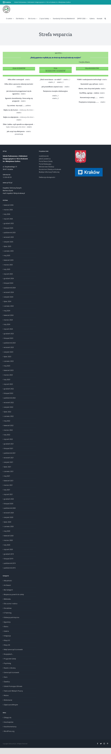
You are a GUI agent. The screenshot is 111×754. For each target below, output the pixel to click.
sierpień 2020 (8, 517)
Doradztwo (8, 608)
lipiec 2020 (7, 522)
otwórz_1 (55, 96)
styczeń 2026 (8, 219)
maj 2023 (7, 366)
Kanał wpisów (8, 722)
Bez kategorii (8, 590)
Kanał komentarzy (10, 727)
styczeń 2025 (8, 274)
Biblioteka (7, 599)
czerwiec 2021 (9, 471)
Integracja (7, 636)
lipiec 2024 (7, 301)
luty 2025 (7, 269)
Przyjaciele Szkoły (10, 659)
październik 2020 (10, 508)
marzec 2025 (8, 265)
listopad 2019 (8, 559)
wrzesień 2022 (9, 402)
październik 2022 (10, 398)
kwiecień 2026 (8, 205)
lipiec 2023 (7, 357)
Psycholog (7, 663)
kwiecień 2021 (8, 481)
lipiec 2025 (7, 246)
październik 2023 (10, 343)
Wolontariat (8, 700)
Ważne (6, 695)
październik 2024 (10, 288)
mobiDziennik (44, 156)
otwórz (27, 79)
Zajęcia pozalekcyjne (11, 705)
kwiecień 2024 (8, 315)
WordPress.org (9, 731)
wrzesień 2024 (9, 292)
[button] (105, 18)
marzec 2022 (8, 430)
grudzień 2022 (9, 389)
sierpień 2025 (8, 242)
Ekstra (6, 627)
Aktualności (8, 581)
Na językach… (8, 654)
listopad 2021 (8, 448)
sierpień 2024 (8, 297)
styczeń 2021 (8, 494)
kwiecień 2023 (8, 370)
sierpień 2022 (8, 407)
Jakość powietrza (45, 159)
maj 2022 (7, 421)
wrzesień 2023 (9, 347)
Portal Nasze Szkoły (45, 161)
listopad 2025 (8, 228)
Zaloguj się (7, 717)
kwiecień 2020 (8, 536)
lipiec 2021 (7, 467)
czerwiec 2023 (9, 361)
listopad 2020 (8, 504)
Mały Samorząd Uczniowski (13, 649)
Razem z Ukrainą (9, 668)
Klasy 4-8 (7, 645)
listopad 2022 (8, 393)
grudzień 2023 (9, 334)
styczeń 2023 (8, 384)
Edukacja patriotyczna (11, 617)
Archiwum (7, 585)
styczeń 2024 (8, 329)
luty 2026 (7, 214)
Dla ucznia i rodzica (10, 604)
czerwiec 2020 (9, 526)
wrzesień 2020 (9, 513)
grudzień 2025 (9, 223)
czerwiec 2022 (9, 416)
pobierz (28, 105)
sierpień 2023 (8, 352)
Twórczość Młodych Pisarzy (13, 691)
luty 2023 (7, 380)
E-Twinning (7, 613)
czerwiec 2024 (9, 306)
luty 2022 (7, 435)
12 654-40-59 (7, 177)
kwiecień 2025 (8, 260)
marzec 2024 (8, 320)
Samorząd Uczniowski (11, 672)
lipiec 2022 (7, 412)
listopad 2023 (8, 338)
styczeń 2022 (8, 439)
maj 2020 (7, 531)
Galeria (6, 631)
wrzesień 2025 (9, 237)
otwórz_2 (55, 98)
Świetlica (7, 682)
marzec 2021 (8, 485)
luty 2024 (7, 324)
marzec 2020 (8, 540)
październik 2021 (10, 453)
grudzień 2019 (9, 554)
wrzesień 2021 (9, 458)
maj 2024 (7, 311)
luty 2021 (7, 490)
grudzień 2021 (9, 444)
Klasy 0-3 (7, 640)
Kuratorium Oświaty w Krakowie (50, 169)
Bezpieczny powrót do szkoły (14, 594)
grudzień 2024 (9, 278)
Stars (5, 677)
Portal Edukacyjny (45, 164)
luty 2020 (7, 545)
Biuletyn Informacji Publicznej (49, 172)
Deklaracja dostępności (47, 177)
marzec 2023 (8, 375)
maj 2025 (7, 255)
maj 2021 (7, 476)
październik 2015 (10, 568)
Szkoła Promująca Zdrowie (13, 686)
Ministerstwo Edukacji (46, 167)
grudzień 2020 (9, 499)
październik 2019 (10, 563)
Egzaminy (7, 622)
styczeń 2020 (8, 549)
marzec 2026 (8, 210)
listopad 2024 (8, 283)
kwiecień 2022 (8, 425)
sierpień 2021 (8, 462)
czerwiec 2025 (9, 251)
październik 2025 (10, 233)
